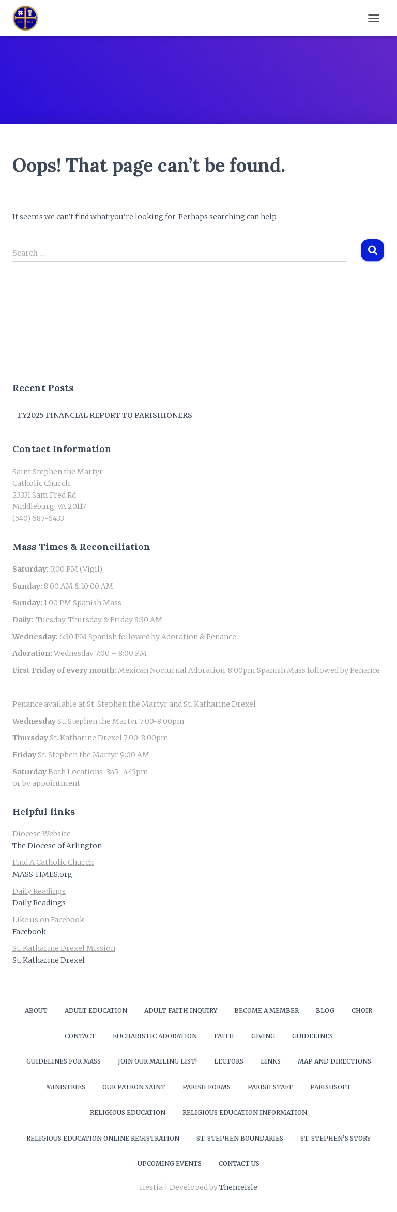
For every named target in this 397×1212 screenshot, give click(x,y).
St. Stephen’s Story (335, 1138)
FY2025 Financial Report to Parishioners (105, 415)
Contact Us (239, 1164)
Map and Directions (334, 1061)
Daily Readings (39, 902)
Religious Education (127, 1112)
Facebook (29, 931)
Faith (224, 1036)
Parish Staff (270, 1087)
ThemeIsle (238, 1187)
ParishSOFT (330, 1087)
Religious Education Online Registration (102, 1138)
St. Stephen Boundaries (239, 1138)
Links (271, 1061)
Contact (80, 1036)
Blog (325, 1010)
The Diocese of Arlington (57, 845)
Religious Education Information (244, 1112)
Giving (263, 1036)
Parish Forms (206, 1087)
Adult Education (96, 1010)
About (36, 1010)
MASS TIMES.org (42, 874)
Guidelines (312, 1036)
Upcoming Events (170, 1164)
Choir (362, 1010)
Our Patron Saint (133, 1087)
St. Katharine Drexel (48, 960)
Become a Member (266, 1010)
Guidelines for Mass (63, 1061)
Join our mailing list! (157, 1061)
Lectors (228, 1061)
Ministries (65, 1087)
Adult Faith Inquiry (180, 1010)
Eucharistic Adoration (155, 1036)
